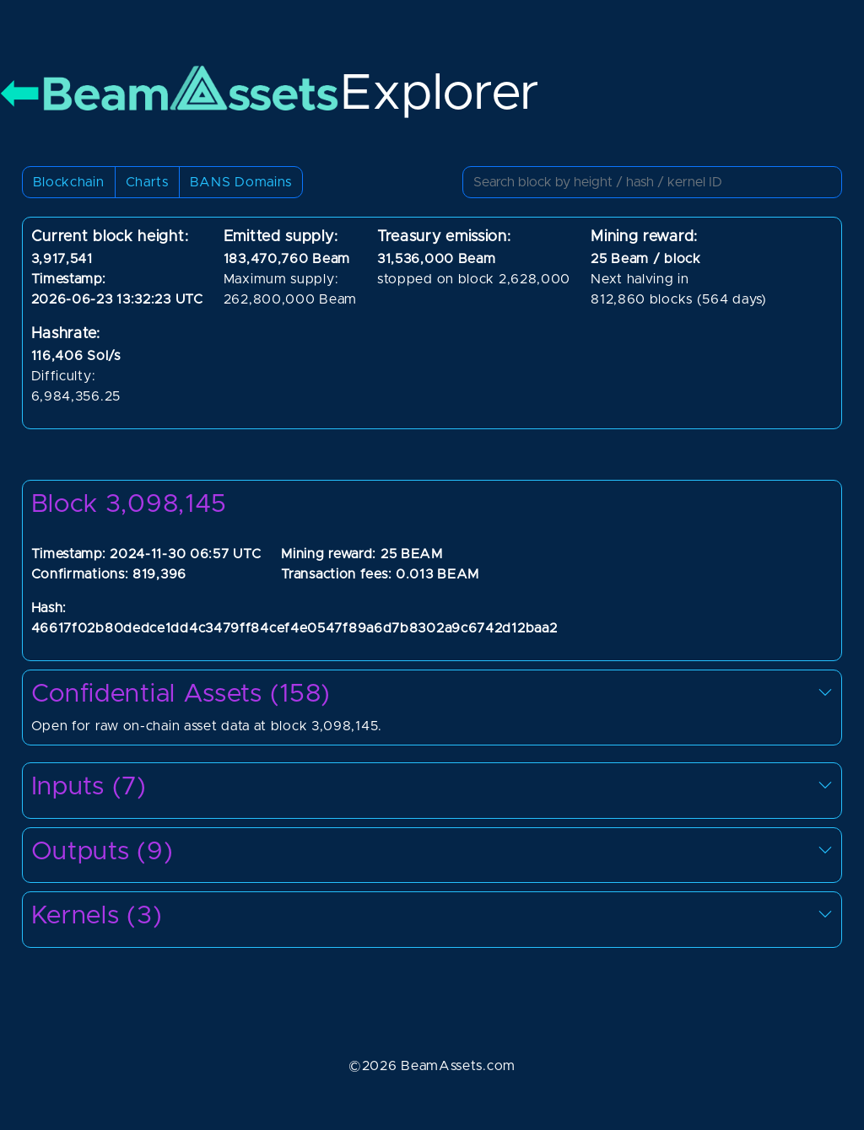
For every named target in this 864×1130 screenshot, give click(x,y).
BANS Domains (241, 182)
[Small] (652, 182)
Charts (147, 182)
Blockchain (69, 182)
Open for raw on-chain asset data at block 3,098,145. (432, 706)
